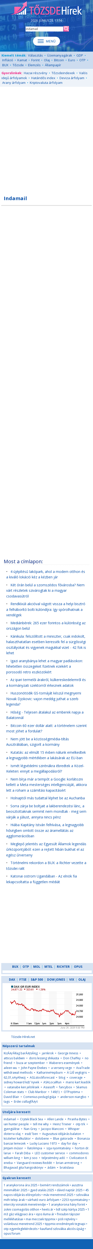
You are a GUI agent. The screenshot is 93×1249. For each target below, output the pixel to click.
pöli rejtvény (66, 1219)
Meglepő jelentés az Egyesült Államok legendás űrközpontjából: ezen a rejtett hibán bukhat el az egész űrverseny (46, 849)
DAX (12, 979)
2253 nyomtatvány (75, 1200)
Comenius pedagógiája (39, 1097)
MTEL (48, 967)
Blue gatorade (63, 1138)
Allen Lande (55, 1119)
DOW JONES (56, 979)
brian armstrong (67, 1163)
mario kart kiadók (78, 1082)
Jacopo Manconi (52, 1129)
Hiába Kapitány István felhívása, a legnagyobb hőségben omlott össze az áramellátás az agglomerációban (45, 830)
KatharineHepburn (50, 1072)
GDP (79, 55)
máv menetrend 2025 (58, 1195)
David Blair (11, 1097)
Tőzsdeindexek (63, 73)
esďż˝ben (31, 1134)
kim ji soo (30, 1158)
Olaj (47, 60)
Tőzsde (18, 65)
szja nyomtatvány (58, 1148)
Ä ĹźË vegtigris (77, 1072)
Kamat (22, 60)
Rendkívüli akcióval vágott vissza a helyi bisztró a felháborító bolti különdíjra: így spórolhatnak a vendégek (45, 609)
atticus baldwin (14, 1058)
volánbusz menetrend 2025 (23, 1224)
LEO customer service (50, 1153)
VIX (71, 979)
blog (62, 1077)
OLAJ (82, 979)
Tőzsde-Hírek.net (23, 1037)
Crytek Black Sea (31, 1119)
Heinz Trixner (62, 1124)
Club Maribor (37, 1092)
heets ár (47, 1209)
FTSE (23, 979)
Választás (35, 55)
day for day (69, 1143)
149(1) (55, 1092)
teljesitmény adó (53, 1158)
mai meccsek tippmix (40, 1219)
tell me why (41, 1124)
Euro (71, 60)
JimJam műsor (13, 1148)
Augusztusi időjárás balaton (61, 1134)
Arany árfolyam (14, 82)
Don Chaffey (72, 1058)
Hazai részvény (35, 73)
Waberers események (64, 1063)
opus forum (12, 1233)
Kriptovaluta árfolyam (46, 82)
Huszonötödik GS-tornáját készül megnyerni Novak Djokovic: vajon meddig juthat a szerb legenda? (43, 699)
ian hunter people (16, 1124)
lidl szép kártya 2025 (70, 1209)
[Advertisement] (46, 138)
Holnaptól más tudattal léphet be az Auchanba (47, 798)
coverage (76, 1077)
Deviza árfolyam (72, 78)
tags (7, 1101)
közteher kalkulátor (17, 1138)
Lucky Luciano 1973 (43, 1143)
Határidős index (43, 78)
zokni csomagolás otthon (21, 1209)
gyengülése (12, 1129)
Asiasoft (49, 1087)
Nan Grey (30, 1129)
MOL (36, 967)
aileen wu (10, 1068)
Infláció (7, 60)
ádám (51, 1167)
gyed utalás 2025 (42, 1190)
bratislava (67, 1167)
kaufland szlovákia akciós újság (62, 1229)
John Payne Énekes (34, 1068)
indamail (10, 1119)
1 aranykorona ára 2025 (20, 1185)
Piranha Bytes (77, 1119)
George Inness (68, 1053)
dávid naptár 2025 (70, 1190)
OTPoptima (72, 1092)
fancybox (65, 1087)
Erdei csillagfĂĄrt (26, 1101)
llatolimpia (34, 1148)
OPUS (78, 967)
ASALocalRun (52, 1082)
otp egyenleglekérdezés (20, 1229)
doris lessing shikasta (44, 1058)
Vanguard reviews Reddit (34, 1163)
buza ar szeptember (30, 1063)
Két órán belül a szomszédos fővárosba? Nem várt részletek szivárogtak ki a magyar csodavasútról (45, 590)
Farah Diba (23, 1153)
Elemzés (34, 65)
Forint (35, 60)
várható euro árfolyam (43, 1200)
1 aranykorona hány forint (67, 1204)
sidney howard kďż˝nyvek (21, 1082)
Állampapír (53, 65)
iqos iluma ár (45, 1214)
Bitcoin (59, 60)
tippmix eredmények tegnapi (65, 1224)
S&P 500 (37, 979)
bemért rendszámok (54, 1185)
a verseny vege (61, 1068)
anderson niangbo (73, 1097)
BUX (5, 65)
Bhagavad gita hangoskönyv (23, 1167)
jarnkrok (48, 1053)
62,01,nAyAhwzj (15, 1077)
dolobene (42, 1138)
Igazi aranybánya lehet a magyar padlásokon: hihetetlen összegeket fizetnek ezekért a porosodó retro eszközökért (44, 666)
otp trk (80, 1124)
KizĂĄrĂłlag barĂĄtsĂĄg (21, 1053)
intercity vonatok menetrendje (25, 1204)
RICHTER (63, 967)
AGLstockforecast (42, 1077)
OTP (82, 60)
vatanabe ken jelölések (23, 1087)
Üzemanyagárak (59, 55)
